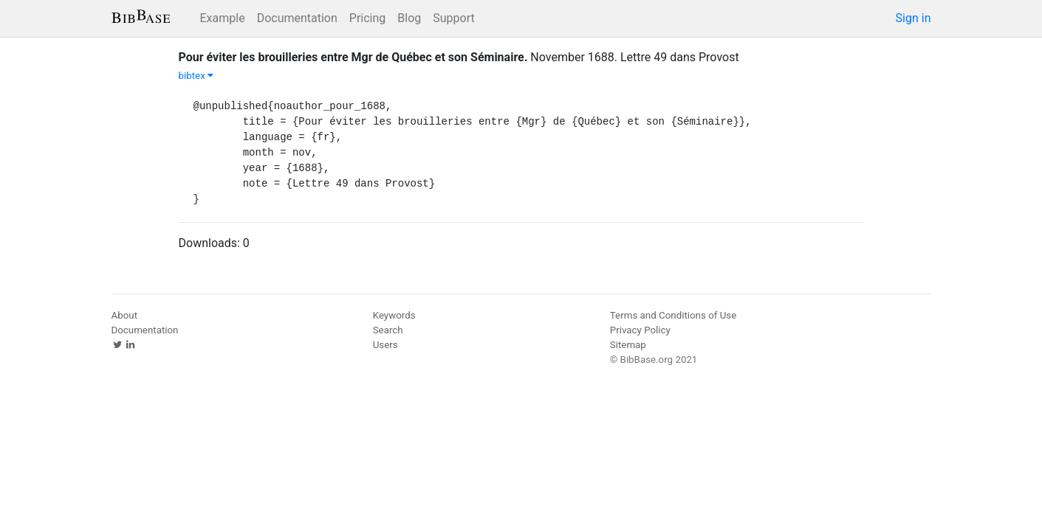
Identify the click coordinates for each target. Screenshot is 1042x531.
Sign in (913, 18)
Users (385, 344)
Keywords (394, 315)
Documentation (297, 18)
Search (388, 330)
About (125, 315)
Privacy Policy (640, 330)
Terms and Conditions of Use (673, 315)
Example (222, 18)
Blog (409, 18)
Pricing (367, 18)
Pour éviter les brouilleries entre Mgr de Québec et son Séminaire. (353, 57)
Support (453, 18)
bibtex (196, 75)
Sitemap (628, 344)
